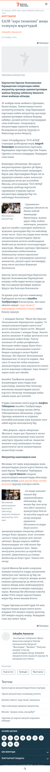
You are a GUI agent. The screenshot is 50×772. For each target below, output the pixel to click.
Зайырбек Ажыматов (11, 32)
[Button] (43, 43)
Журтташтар (9, 16)
